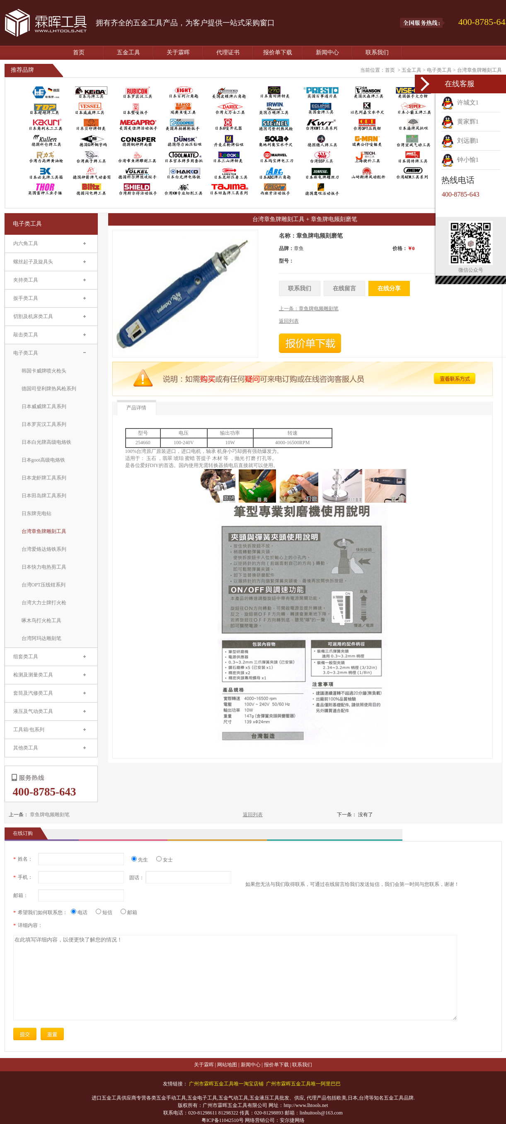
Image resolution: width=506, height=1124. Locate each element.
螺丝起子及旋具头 (33, 262)
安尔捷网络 (292, 1120)
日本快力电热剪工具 (44, 567)
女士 (164, 860)
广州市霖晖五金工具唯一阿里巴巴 (303, 1084)
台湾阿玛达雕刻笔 (41, 638)
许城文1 (460, 102)
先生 (142, 860)
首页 (79, 52)
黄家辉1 (460, 121)
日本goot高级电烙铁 (43, 460)
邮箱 (129, 912)
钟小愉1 (460, 159)
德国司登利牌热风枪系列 (49, 389)
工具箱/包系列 (28, 729)
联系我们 (377, 52)
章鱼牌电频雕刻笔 (50, 814)
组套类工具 (25, 656)
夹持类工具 (25, 280)
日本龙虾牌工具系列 (44, 478)
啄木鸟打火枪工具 (41, 620)
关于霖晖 (178, 52)
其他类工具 (25, 748)
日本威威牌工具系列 (44, 406)
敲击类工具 (25, 335)
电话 (82, 912)
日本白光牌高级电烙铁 (46, 442)
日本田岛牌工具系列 (44, 496)
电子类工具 (439, 70)
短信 (107, 912)
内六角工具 (25, 243)
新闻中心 (327, 52)
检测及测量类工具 (33, 675)
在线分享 (389, 288)
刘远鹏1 (460, 140)
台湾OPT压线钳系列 (44, 585)
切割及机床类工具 (33, 316)
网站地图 (227, 1065)
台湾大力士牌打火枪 (44, 603)
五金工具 (128, 52)
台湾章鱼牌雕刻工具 (479, 70)
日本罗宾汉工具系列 (44, 424)
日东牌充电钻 (36, 513)
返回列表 (253, 814)
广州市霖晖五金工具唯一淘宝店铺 (226, 1084)
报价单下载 (277, 52)
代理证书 (228, 52)
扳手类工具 (25, 298)
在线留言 (344, 288)
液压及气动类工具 (33, 711)
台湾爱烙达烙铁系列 (44, 549)
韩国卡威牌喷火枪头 (44, 371)
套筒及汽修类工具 (33, 693)
